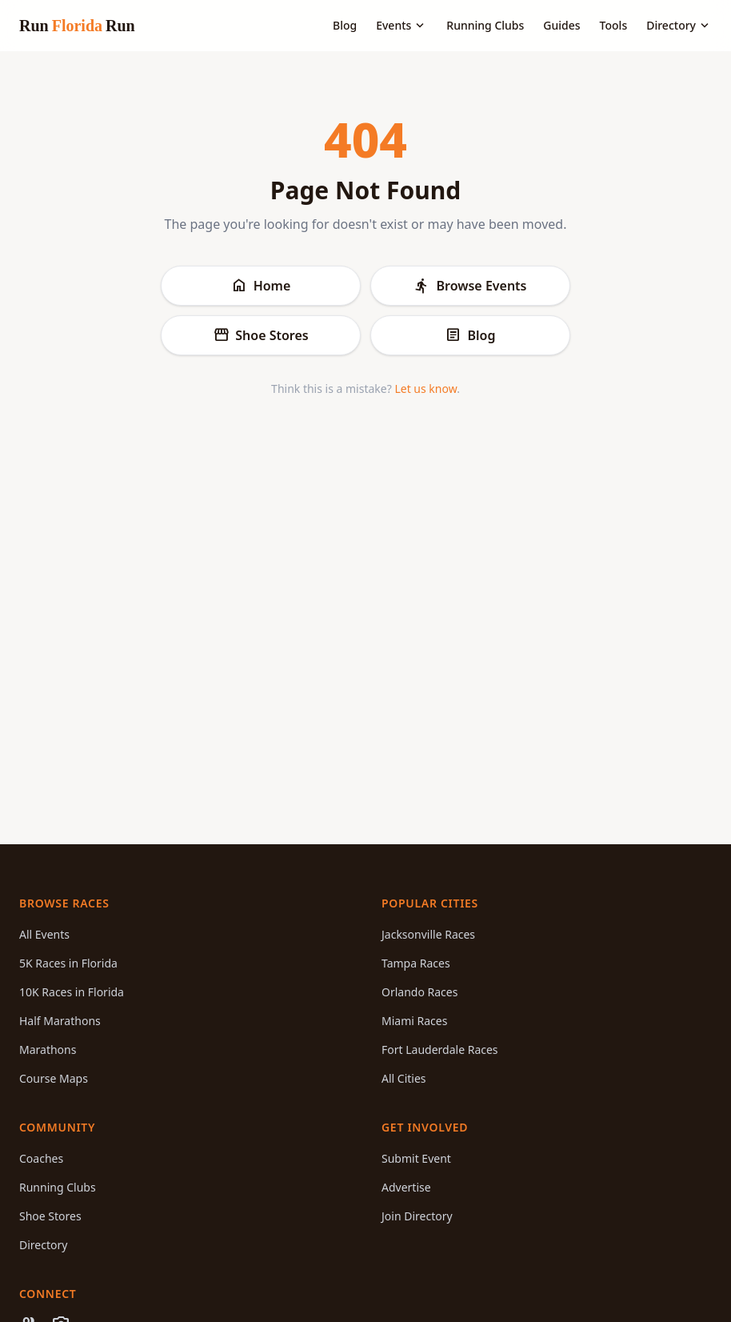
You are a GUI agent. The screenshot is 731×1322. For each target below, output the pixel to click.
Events (401, 26)
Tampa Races (415, 963)
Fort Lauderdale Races (439, 1049)
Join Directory (417, 1216)
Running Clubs (485, 25)
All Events (44, 934)
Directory (679, 26)
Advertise (406, 1187)
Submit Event (416, 1158)
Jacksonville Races (428, 934)
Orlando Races (419, 992)
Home (261, 285)
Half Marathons (60, 1020)
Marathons (47, 1049)
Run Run (77, 25)
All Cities (403, 1078)
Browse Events (469, 285)
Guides (561, 25)
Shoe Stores (260, 335)
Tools (614, 25)
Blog (345, 25)
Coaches (41, 1158)
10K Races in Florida (71, 992)
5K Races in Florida (68, 963)
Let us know (425, 388)
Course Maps (53, 1078)
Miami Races (414, 1020)
